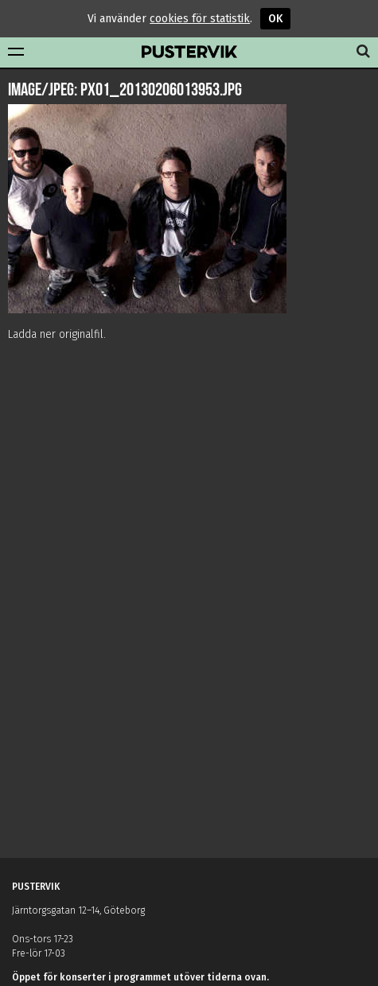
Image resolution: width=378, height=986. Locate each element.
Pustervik (189, 52)
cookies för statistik (200, 18)
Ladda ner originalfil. (57, 334)
